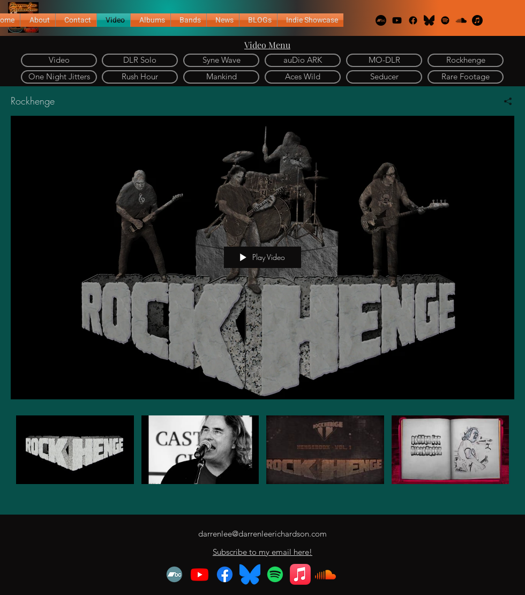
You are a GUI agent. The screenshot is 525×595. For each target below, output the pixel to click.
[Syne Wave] (221, 60)
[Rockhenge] (466, 60)
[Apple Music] (477, 20)
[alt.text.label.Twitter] (429, 20)
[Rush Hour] (140, 77)
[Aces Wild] (303, 77)
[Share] (503, 101)
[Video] (59, 60)
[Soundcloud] (461, 20)
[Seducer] (384, 77)
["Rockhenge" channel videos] (262, 457)
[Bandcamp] (381, 20)
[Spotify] (445, 20)
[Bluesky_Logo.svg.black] (249, 574)
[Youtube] (397, 20)
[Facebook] (413, 20)
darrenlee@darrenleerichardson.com (262, 534)
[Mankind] (221, 77)
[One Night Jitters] (59, 77)
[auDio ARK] (303, 60)
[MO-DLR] (384, 60)
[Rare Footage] (466, 77)
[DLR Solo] (140, 60)
